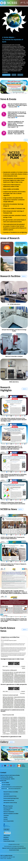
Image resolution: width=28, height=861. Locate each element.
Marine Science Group (9, 800)
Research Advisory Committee (11, 792)
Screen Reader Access (9, 841)
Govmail (5, 819)
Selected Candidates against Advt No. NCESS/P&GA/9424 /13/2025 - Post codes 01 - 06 (16, 132)
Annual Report (7, 810)
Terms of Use (7, 835)
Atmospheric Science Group (10, 802)
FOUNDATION (6, 75)
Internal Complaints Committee (11, 813)
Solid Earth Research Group (10, 796)
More (26, 140)
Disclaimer (6, 837)
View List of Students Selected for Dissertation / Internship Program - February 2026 (17, 105)
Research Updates (8, 808)
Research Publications (9, 811)
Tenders (5, 817)
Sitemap (6, 839)
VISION (14, 75)
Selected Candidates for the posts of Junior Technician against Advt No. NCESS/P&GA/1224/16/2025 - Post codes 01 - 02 (16, 124)
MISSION (20, 75)
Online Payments (8, 806)
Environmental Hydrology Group (11, 798)
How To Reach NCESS (9, 821)
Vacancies (6, 815)
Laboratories (7, 794)
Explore (24, 276)
